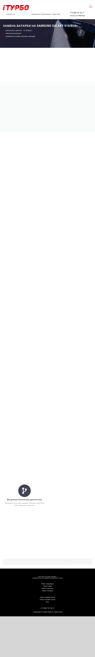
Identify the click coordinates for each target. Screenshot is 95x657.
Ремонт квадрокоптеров (47, 597)
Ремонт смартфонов (47, 584)
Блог (47, 602)
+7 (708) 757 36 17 (77, 13)
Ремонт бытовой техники (47, 599)
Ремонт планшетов (47, 588)
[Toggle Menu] (90, 7)
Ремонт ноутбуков (47, 591)
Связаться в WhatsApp (77, 16)
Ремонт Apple (47, 586)
